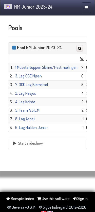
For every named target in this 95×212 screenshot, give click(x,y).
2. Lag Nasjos (25, 93)
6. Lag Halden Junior (31, 127)
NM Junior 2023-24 (28, 6)
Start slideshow (27, 143)
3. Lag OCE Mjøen (28, 75)
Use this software (53, 198)
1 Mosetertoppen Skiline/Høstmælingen (46, 67)
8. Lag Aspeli (25, 118)
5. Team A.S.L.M (27, 110)
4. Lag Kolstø (25, 101)
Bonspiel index (20, 198)
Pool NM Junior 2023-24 (39, 47)
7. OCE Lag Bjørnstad (31, 84)
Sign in (80, 198)
